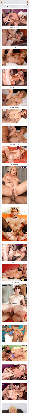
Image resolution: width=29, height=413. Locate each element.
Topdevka (7, 2)
